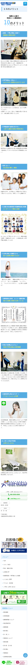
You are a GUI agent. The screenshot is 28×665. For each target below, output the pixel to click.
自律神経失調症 (7, 656)
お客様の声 (6, 572)
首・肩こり (6, 634)
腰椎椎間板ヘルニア (8, 619)
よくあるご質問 (7, 579)
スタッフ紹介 (7, 564)
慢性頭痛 (5, 641)
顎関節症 (5, 653)
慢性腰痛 (5, 612)
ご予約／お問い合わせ (9, 586)
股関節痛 (5, 627)
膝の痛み (5, 630)
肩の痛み (5, 649)
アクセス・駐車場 (8, 583)
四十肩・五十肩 (7, 645)
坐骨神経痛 (6, 616)
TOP (4, 560)
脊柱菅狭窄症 (7, 623)
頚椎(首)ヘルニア (8, 638)
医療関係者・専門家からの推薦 (11, 575)
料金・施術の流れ (8, 568)
